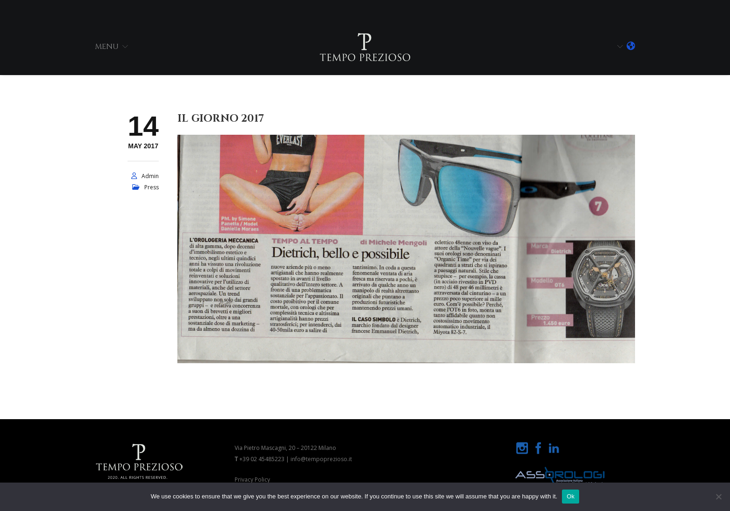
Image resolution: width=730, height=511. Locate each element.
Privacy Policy (252, 479)
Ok (571, 496)
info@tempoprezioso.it (321, 459)
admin (150, 176)
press (151, 187)
